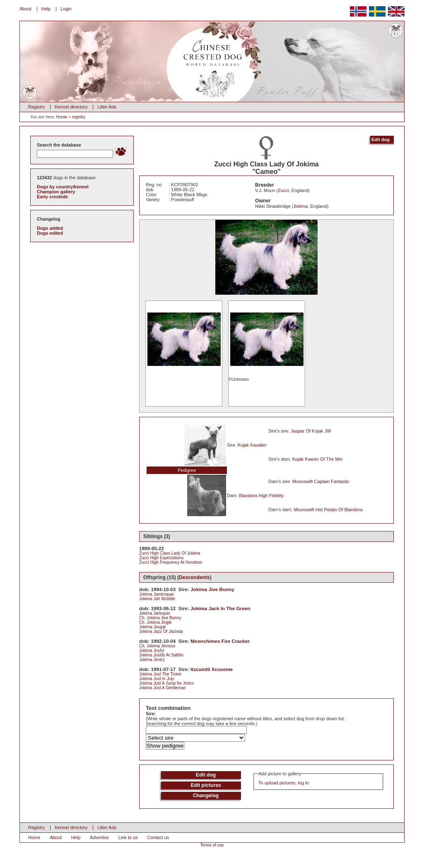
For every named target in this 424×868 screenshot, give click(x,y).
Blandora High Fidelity (261, 495)
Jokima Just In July (156, 678)
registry (79, 117)
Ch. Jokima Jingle (155, 622)
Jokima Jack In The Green (220, 608)
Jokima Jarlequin (154, 613)
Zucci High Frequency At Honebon (170, 562)
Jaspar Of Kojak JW (311, 430)
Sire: (151, 713)
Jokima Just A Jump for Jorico (166, 683)
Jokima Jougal (152, 627)
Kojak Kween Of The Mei (317, 459)
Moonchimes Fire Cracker (220, 641)
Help (46, 8)
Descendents (194, 577)
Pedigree (187, 470)
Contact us (158, 837)
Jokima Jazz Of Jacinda (161, 631)
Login (66, 8)
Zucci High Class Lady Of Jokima (169, 553)
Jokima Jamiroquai (156, 594)
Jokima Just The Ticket (160, 674)
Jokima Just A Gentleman (162, 687)
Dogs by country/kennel (63, 186)
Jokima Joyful (151, 650)
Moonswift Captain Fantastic (320, 481)
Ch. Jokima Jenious (157, 646)
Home (61, 117)
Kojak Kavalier (252, 444)
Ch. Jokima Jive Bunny (160, 618)
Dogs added (50, 228)
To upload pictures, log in (283, 782)
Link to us (128, 837)
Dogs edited (50, 233)
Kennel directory (71, 106)
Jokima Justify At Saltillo (161, 655)
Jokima (300, 206)
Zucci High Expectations (161, 557)
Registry (36, 106)
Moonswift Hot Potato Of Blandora (328, 509)
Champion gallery (56, 191)
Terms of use (212, 845)
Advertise (99, 837)
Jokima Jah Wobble (157, 598)
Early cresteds (52, 196)
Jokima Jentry (152, 659)
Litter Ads (106, 106)
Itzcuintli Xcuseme (211, 669)
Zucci (283, 190)
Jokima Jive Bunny (212, 589)
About (25, 8)
